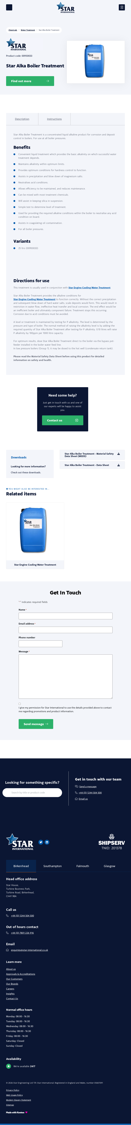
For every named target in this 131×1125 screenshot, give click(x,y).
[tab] (21, 119)
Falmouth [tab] (82, 866)
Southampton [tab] (52, 866)
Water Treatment (28, 30)
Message (24, 651)
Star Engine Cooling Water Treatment (89, 287)
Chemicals (13, 30)
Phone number (27, 637)
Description (21, 119)
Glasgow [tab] (109, 866)
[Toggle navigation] (122, 7)
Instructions (50, 119)
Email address (27, 624)
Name (23, 610)
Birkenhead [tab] (21, 866)
